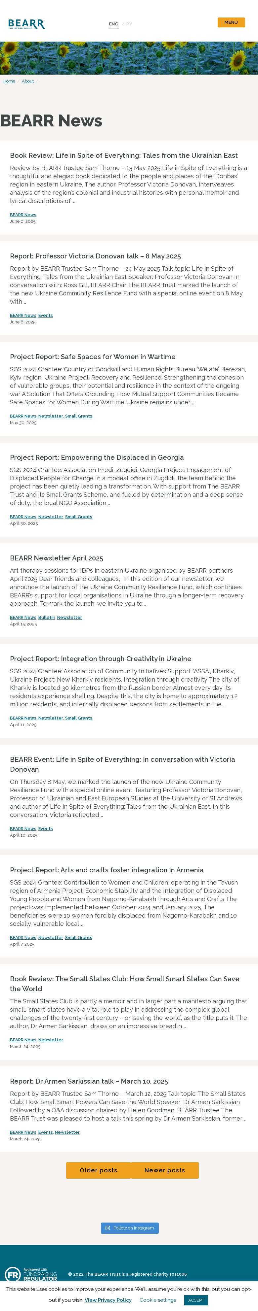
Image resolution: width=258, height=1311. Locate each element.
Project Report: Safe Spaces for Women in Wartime (93, 357)
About (28, 81)
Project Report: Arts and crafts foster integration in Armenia (107, 870)
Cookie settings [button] (158, 1300)
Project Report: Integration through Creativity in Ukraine (101, 659)
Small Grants (78, 416)
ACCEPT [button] (196, 1300)
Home (9, 81)
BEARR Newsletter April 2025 (56, 558)
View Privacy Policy (108, 1300)
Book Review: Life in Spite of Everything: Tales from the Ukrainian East (124, 155)
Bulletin (46, 617)
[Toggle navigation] (231, 21)
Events (45, 315)
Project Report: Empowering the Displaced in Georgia (97, 457)
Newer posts (165, 1170)
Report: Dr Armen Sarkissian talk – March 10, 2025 (89, 1081)
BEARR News (23, 214)
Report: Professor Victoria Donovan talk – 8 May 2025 (95, 256)
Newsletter (50, 416)
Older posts (98, 1170)
